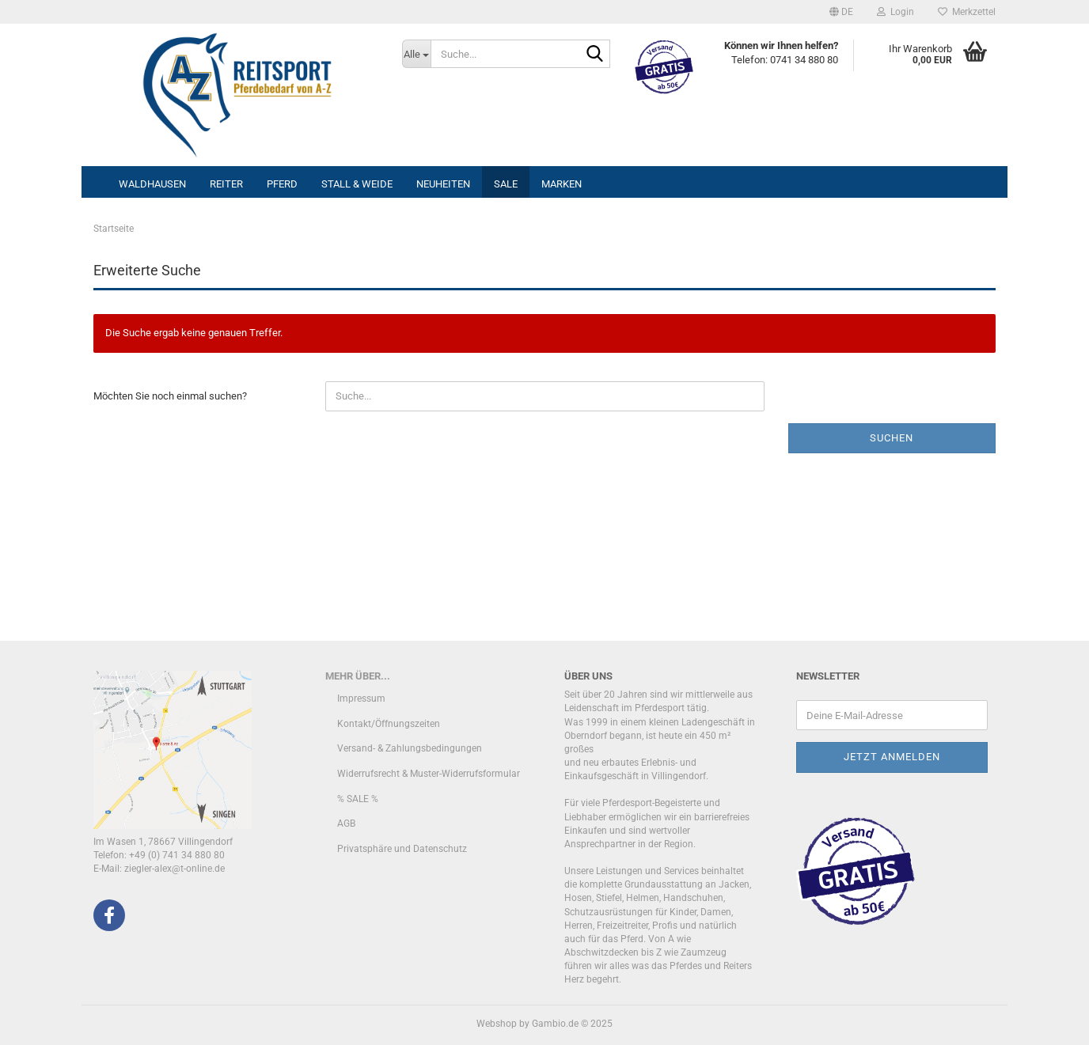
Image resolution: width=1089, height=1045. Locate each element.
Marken (561, 184)
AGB (346, 823)
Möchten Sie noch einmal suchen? (170, 396)
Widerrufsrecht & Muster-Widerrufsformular (428, 773)
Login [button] (895, 11)
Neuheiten (443, 184)
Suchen (891, 438)
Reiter (226, 184)
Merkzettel (967, 11)
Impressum (361, 698)
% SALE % (357, 799)
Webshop (496, 1023)
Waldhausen (152, 184)
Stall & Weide (357, 184)
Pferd (282, 184)
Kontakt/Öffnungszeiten (388, 723)
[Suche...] (416, 54)
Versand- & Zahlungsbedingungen (409, 748)
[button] (841, 12)
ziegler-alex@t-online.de (174, 868)
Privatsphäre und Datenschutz (402, 848)
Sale (506, 184)
